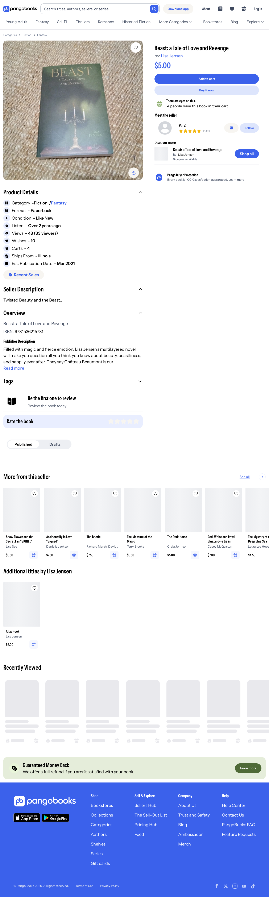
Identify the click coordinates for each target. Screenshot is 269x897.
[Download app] (178, 9)
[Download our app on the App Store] (26, 817)
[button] (73, 192)
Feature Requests (239, 834)
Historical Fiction (136, 22)
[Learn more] (248, 768)
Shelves (98, 844)
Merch (184, 844)
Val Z (182, 126)
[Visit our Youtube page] (244, 886)
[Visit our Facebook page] (216, 886)
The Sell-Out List (150, 815)
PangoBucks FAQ (238, 824)
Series (97, 853)
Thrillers (83, 22)
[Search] (154, 9)
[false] (231, 129)
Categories (10, 35)
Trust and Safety (194, 815)
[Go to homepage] (20, 9)
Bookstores (212, 22)
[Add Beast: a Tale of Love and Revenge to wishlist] (136, 47)
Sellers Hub (145, 805)
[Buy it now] (206, 90)
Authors (99, 834)
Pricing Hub (145, 824)
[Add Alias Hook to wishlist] (34, 588)
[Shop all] (247, 157)
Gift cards (100, 863)
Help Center (233, 805)
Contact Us (233, 815)
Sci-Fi (62, 22)
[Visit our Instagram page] (234, 886)
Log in (258, 9)
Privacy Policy (109, 886)
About (206, 9)
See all (258, 476)
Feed (139, 834)
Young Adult (16, 22)
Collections (102, 815)
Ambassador (190, 834)
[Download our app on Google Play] (55, 818)
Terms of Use (84, 886)
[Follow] (249, 129)
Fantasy (42, 22)
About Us (187, 805)
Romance (106, 22)
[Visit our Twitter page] (225, 886)
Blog (234, 22)
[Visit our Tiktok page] (253, 886)
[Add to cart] (206, 79)
